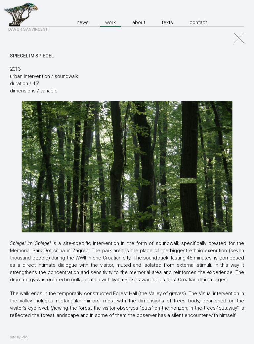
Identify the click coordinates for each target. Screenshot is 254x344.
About (138, 22)
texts (167, 22)
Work (110, 22)
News (83, 22)
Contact (198, 22)
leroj (24, 337)
